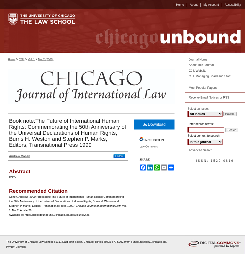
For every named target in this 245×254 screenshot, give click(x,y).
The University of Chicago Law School (29, 241)
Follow (119, 156)
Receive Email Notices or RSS (209, 97)
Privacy (10, 247)
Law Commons (149, 146)
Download (154, 124)
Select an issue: (198, 108)
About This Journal (201, 65)
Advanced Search (200, 150)
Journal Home (198, 59)
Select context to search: (204, 136)
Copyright (21, 247)
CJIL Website (197, 70)
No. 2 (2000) (46, 59)
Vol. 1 (31, 59)
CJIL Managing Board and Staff (209, 76)
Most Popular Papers (203, 88)
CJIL (21, 59)
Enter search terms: (201, 124)
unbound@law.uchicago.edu (149, 241)
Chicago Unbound (163, 31)
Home (11, 59)
